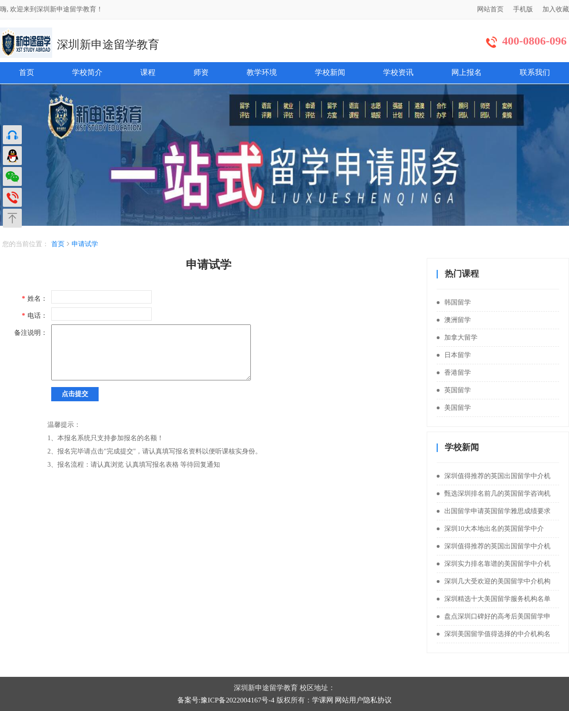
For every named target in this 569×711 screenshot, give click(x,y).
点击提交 (75, 393)
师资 (201, 72)
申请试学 (85, 244)
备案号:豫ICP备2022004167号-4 (226, 700)
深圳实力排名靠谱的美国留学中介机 (494, 563)
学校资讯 (398, 72)
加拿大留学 (457, 337)
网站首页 (490, 9)
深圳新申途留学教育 (108, 44)
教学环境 (262, 72)
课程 (148, 72)
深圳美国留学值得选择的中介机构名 (494, 633)
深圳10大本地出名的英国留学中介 (490, 528)
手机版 (523, 9)
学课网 (322, 700)
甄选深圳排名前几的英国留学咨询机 (494, 493)
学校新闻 (330, 72)
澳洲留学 (454, 319)
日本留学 (454, 355)
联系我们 (535, 72)
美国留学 (454, 407)
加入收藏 (555, 9)
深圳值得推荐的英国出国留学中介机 (494, 476)
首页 (26, 72)
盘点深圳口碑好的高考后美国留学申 (494, 616)
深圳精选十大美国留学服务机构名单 (494, 598)
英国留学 (454, 390)
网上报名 (466, 72)
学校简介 (87, 72)
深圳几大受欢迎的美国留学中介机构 (494, 581)
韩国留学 (454, 302)
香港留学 (454, 372)
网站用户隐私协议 (363, 700)
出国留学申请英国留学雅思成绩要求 (494, 511)
